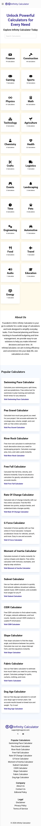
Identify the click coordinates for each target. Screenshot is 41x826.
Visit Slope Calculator (12, 653)
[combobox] (20, 36)
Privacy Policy (20, 805)
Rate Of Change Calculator (20, 755)
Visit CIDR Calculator (12, 624)
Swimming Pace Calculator (20, 743)
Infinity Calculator (23, 823)
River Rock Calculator (20, 749)
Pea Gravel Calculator (20, 746)
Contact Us (20, 789)
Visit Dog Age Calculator (13, 709)
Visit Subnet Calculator (13, 596)
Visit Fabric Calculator (12, 681)
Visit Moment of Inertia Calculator (17, 568)
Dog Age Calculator (20, 777)
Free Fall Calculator (20, 752)
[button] (17, 733)
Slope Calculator (20, 771)
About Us (20, 786)
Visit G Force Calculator (13, 540)
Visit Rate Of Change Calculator (16, 512)
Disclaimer (20, 802)
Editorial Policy (20, 792)
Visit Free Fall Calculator (13, 484)
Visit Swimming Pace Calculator (16, 399)
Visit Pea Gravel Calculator (14, 427)
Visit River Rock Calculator (14, 456)
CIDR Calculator (20, 768)
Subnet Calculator (20, 765)
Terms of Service (20, 809)
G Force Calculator (21, 759)
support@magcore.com (20, 730)
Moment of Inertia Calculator (20, 762)
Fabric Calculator (20, 774)
